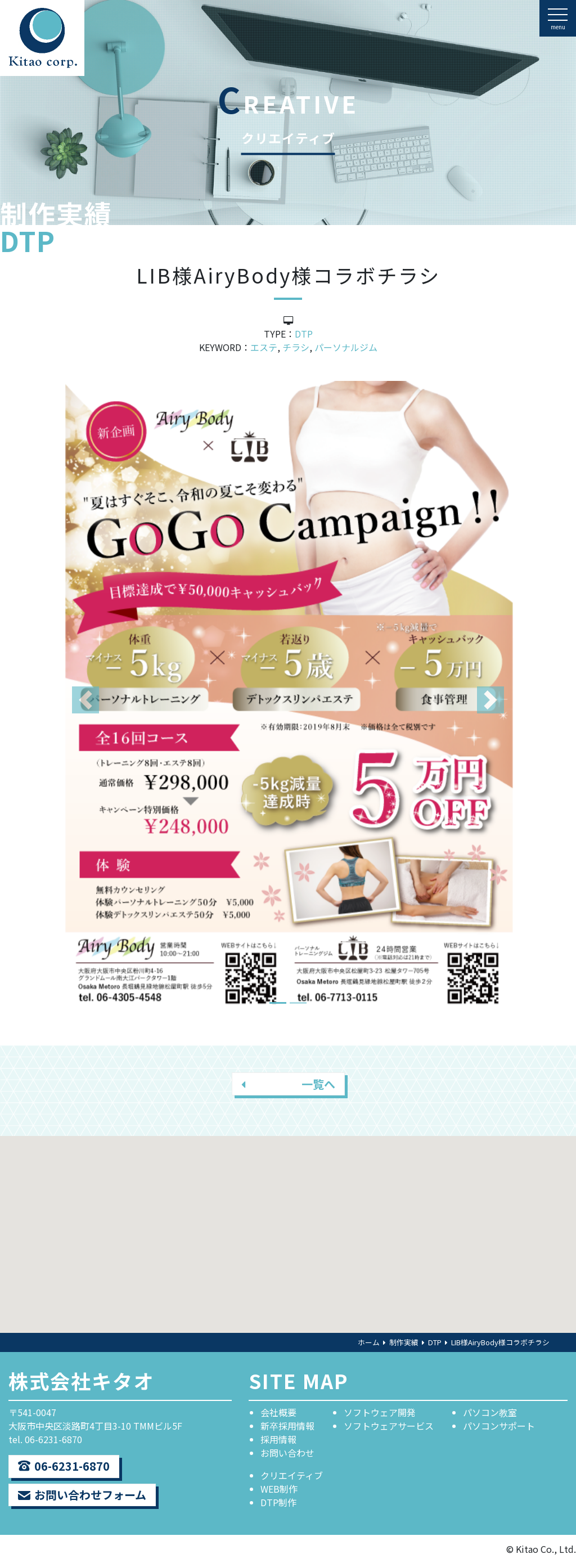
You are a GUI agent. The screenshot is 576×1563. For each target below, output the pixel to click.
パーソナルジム (345, 347)
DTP (304, 333)
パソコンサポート (499, 1425)
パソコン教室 (490, 1412)
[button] (85, 699)
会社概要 (278, 1412)
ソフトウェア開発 (380, 1412)
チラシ (295, 347)
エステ (263, 347)
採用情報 (278, 1439)
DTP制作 (278, 1502)
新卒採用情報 (287, 1425)
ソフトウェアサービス (389, 1425)
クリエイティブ (291, 1475)
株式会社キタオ (81, 1380)
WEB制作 (279, 1488)
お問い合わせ (287, 1452)
